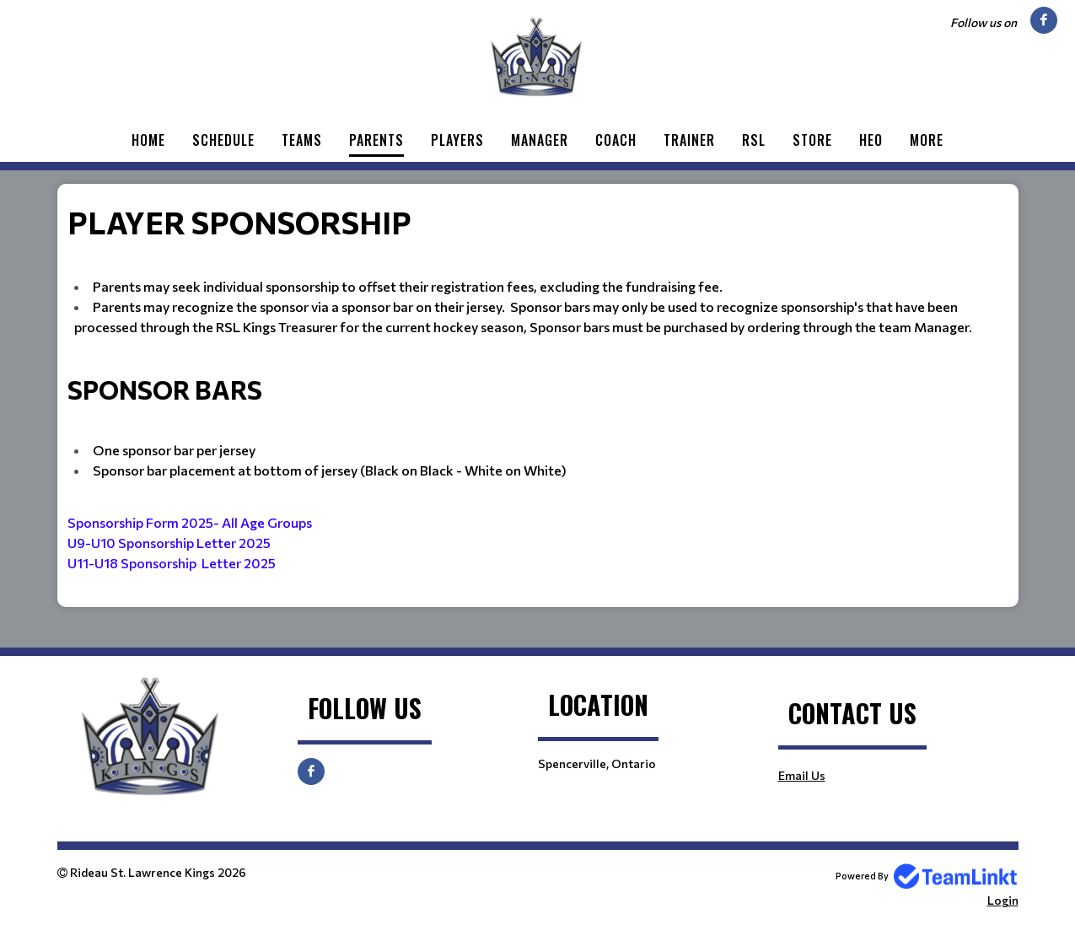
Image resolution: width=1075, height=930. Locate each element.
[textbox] (537, 396)
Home (148, 140)
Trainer (689, 140)
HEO (871, 140)
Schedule (223, 140)
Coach (616, 140)
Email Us (801, 775)
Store (812, 140)
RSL (754, 140)
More (926, 140)
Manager (539, 140)
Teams (302, 140)
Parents (376, 140)
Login (1003, 900)
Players (457, 140)
